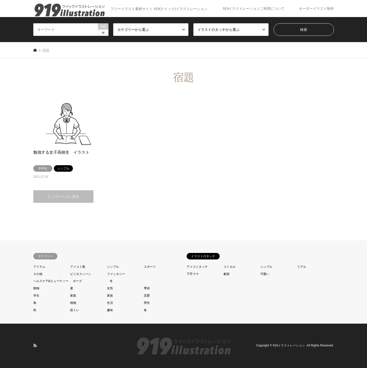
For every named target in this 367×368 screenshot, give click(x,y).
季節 (147, 288)
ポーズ (77, 281)
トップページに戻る (63, 197)
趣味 (110, 310)
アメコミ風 (77, 266)
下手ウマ (193, 274)
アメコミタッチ (197, 266)
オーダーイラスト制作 (316, 9)
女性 (110, 288)
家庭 (73, 295)
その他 (37, 274)
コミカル (229, 266)
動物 (36, 288)
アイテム (39, 266)
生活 (110, 303)
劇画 (226, 274)
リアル (301, 266)
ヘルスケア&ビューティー (50, 281)
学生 (36, 295)
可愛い (264, 274)
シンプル (113, 266)
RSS (35, 345)
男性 (147, 303)
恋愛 (147, 295)
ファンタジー (116, 274)
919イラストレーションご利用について (254, 9)
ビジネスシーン (80, 274)
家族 (110, 295)
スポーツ (150, 266)
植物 (73, 303)
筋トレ (74, 310)
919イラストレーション (289, 345)
